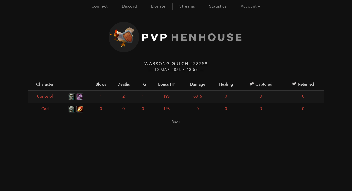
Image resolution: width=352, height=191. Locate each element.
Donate (158, 7)
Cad (45, 109)
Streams (187, 7)
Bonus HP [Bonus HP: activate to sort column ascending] (166, 85)
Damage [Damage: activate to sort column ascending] (197, 85)
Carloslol (45, 97)
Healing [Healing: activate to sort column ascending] (226, 85)
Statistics (217, 7)
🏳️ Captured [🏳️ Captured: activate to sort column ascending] (260, 85)
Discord (129, 7)
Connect (99, 7)
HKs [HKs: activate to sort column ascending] (142, 85)
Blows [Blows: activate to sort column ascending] (101, 85)
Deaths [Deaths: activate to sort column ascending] (123, 85)
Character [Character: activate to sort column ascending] (44, 85)
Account (251, 7)
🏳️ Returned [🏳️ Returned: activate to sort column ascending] (303, 85)
